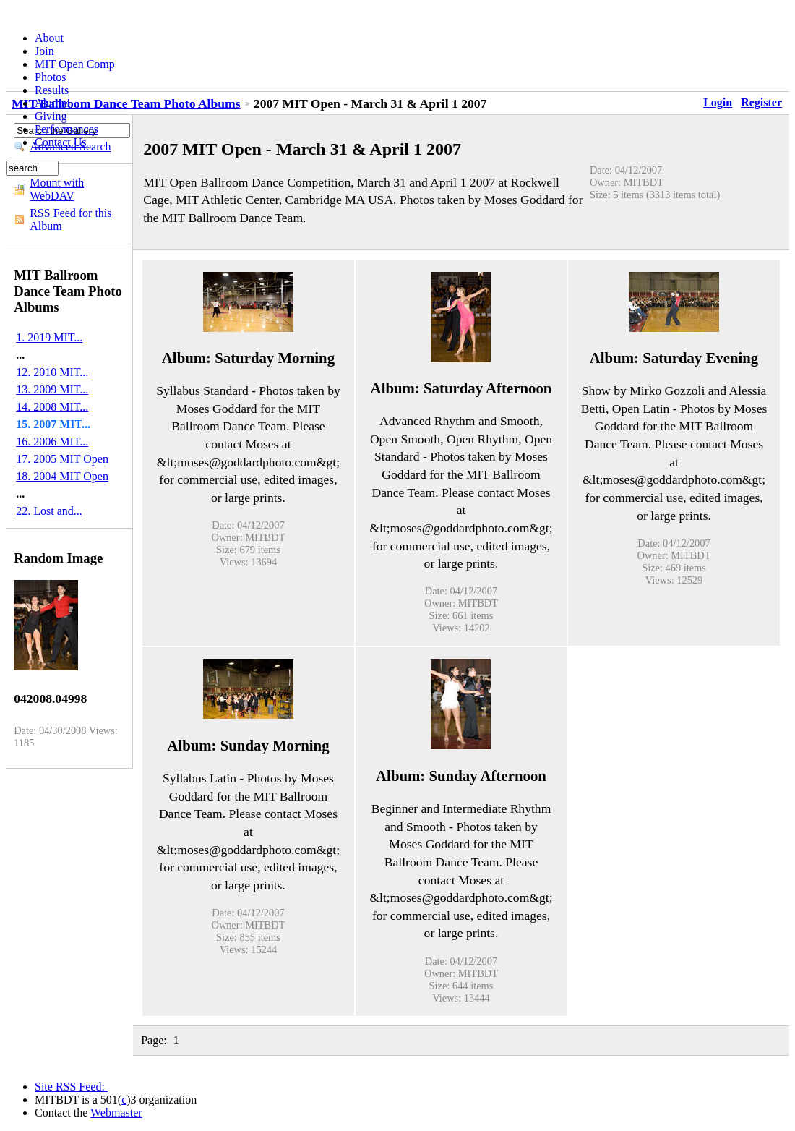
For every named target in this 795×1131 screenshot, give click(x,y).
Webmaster (116, 1112)
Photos (50, 77)
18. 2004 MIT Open (62, 476)
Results (52, 90)
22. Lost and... (49, 511)
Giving (50, 116)
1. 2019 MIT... (49, 337)
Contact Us (61, 142)
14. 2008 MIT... (52, 407)
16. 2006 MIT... (52, 441)
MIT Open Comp (75, 64)
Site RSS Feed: (71, 1086)
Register (761, 102)
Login (717, 102)
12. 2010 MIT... (52, 372)
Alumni (52, 103)
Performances (66, 129)
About (49, 38)
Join (44, 51)
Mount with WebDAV (57, 189)
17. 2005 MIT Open (62, 459)
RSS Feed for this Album (70, 219)
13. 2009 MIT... (52, 389)
